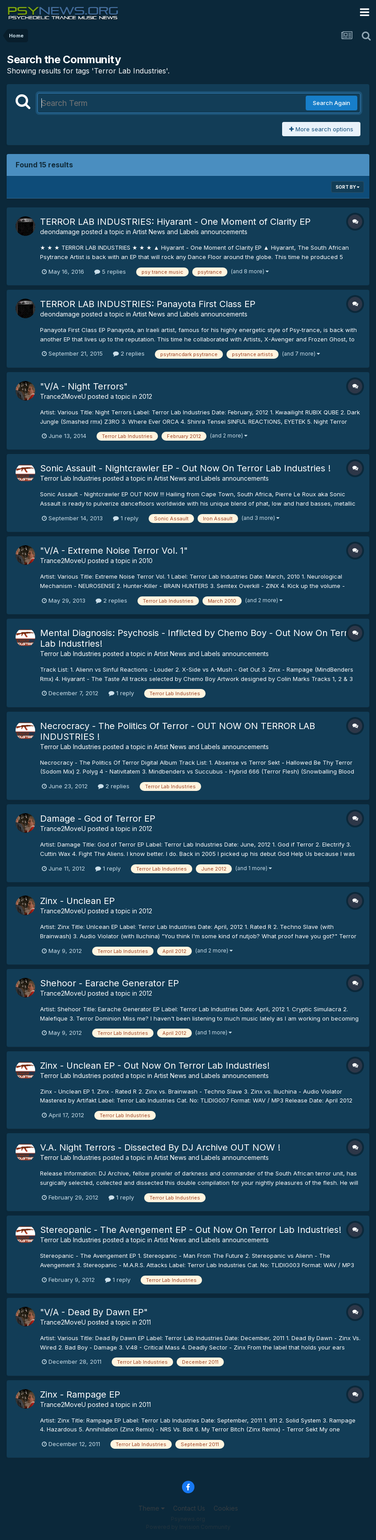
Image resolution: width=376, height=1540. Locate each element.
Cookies (226, 1508)
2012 (145, 396)
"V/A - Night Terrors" (84, 386)
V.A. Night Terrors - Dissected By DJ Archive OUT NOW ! (160, 1147)
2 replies (129, 353)
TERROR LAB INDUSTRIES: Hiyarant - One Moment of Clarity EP (175, 221)
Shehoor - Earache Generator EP (109, 983)
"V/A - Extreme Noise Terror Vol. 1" (114, 550)
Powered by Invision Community (188, 1527)
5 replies (110, 271)
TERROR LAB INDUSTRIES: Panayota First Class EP (147, 304)
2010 (146, 560)
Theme (151, 1508)
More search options (321, 129)
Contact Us (189, 1508)
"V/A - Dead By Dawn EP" (94, 1312)
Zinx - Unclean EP (77, 901)
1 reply (125, 518)
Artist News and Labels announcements (190, 231)
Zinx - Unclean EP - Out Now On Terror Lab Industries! (155, 1065)
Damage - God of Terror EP (97, 818)
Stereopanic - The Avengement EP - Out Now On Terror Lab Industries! (190, 1229)
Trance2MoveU (63, 396)
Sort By (348, 187)
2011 (145, 1322)
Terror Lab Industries (70, 478)
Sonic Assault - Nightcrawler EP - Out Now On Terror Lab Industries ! (185, 468)
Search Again (331, 102)
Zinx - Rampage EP (80, 1394)
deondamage (60, 231)
